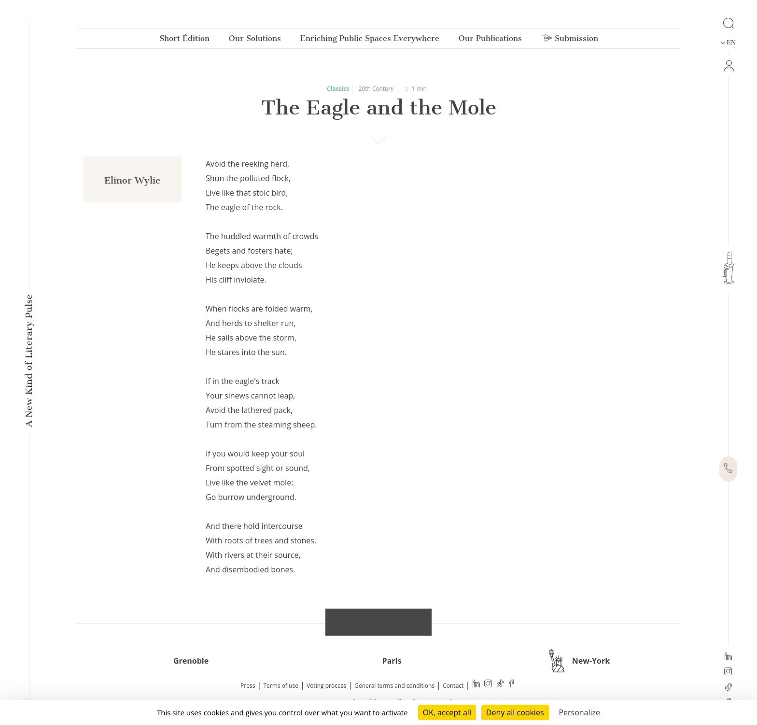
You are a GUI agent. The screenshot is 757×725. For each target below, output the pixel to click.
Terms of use (281, 686)
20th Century (376, 89)
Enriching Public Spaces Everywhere (369, 40)
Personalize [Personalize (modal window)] (579, 712)
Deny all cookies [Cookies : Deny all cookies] (515, 712)
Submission (569, 40)
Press (247, 686)
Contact (453, 686)
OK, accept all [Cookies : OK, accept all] (447, 712)
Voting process (326, 686)
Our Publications (490, 40)
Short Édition (184, 40)
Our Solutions (255, 40)
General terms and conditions (394, 686)
